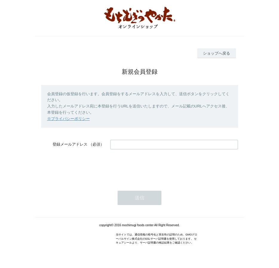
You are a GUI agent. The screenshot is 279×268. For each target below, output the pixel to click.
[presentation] (155, 167)
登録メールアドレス (70, 144)
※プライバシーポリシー (68, 118)
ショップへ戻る (216, 53)
